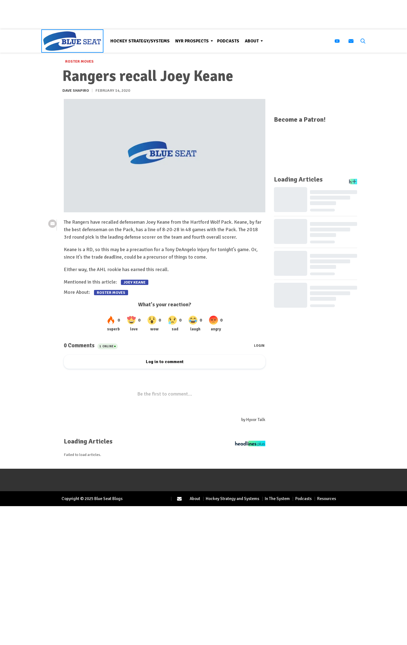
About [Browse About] (252, 41)
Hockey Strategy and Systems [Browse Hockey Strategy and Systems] (232, 498)
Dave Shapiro (75, 90)
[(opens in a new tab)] (337, 41)
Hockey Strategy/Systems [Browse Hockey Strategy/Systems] (140, 41)
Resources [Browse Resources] (326, 498)
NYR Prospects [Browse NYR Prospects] (192, 41)
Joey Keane (135, 282)
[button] (362, 41)
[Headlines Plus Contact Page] (250, 445)
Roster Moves (79, 61)
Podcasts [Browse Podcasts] (228, 41)
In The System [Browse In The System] (277, 498)
